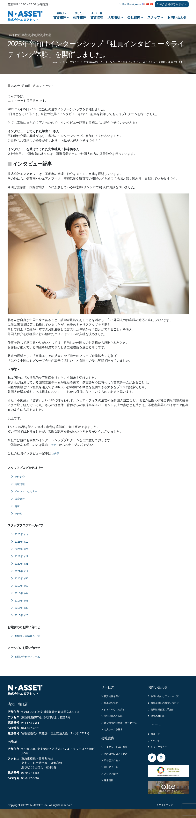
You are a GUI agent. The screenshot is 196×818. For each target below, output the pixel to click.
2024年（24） (22, 554)
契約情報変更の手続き (163, 715)
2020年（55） (22, 583)
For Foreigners (130, 4)
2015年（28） (22, 620)
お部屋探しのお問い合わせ (165, 708)
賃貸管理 (96, 17)
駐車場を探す (110, 708)
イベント (155, 747)
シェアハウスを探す (114, 715)
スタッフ (155, 20)
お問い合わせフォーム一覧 (165, 701)
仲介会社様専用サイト (172, 4)
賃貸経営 (18, 504)
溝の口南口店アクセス (116, 765)
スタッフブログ (70, 67)
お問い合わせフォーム (27, 661)
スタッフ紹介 (110, 786)
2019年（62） (22, 591)
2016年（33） (22, 613)
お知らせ (155, 740)
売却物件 (79, 17)
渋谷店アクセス (112, 772)
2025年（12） (22, 546)
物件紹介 (18, 481)
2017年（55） (22, 605)
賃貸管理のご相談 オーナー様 (120, 731)
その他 (17, 518)
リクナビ (54, 450)
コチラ (56, 458)
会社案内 (135, 20)
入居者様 (115, 20)
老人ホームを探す (113, 740)
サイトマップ (164, 813)
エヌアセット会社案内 (116, 758)
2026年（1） (21, 539)
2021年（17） (22, 576)
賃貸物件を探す (112, 701)
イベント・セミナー (26, 496)
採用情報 (108, 793)
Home (53, 67)
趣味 (16, 511)
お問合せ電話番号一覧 (27, 641)
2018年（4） (21, 598)
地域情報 (18, 489)
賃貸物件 (61, 17)
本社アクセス (110, 779)
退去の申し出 (157, 722)
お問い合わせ (177, 20)
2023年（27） (22, 561)
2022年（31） (22, 568)
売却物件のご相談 (113, 722)
